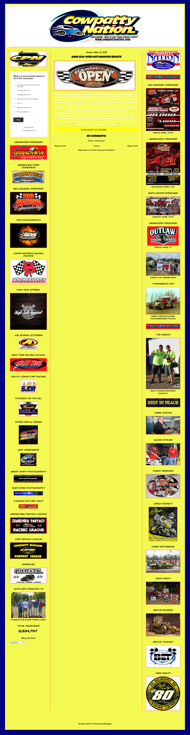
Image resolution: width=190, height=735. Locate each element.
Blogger (108, 724)
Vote (18, 120)
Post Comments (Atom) (103, 150)
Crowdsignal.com (29, 130)
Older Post (132, 146)
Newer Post (60, 146)
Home (96, 146)
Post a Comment (96, 141)
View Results (29, 127)
